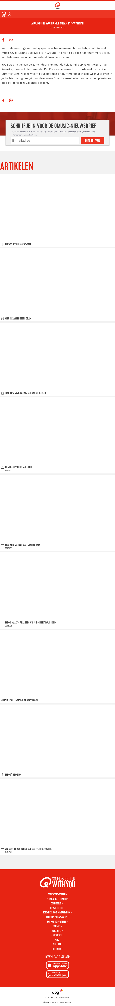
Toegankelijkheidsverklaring (56, 912)
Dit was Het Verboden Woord (18, 244)
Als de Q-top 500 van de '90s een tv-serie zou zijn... (28, 849)
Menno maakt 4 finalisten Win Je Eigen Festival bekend (30, 623)
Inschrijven (92, 141)
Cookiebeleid (57, 903)
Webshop (57, 944)
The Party (56, 949)
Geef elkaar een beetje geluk (18, 319)
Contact (56, 926)
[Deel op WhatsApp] (11, 40)
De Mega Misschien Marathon (18, 467)
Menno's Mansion (13, 775)
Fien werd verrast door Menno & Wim (22, 545)
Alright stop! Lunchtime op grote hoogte (19, 700)
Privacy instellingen (57, 899)
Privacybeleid (56, 908)
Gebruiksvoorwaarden (56, 917)
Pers (57, 940)
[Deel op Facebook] (3, 40)
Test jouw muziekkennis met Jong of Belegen (25, 393)
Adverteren (56, 935)
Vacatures (57, 931)
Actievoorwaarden (56, 894)
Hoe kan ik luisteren (56, 922)
